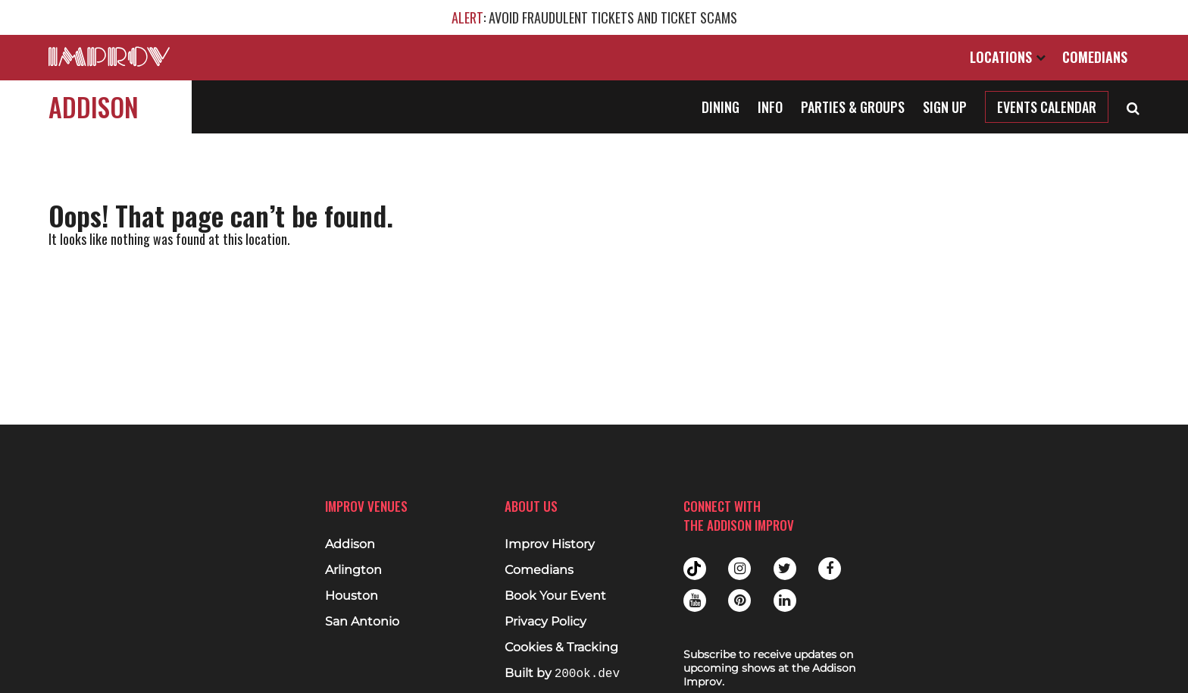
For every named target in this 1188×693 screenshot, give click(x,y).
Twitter (785, 568)
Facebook (829, 568)
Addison (93, 106)
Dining (720, 107)
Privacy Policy (545, 622)
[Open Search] (1133, 107)
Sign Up (945, 107)
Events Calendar (1046, 107)
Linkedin (785, 600)
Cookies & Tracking (561, 647)
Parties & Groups (853, 107)
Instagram (739, 568)
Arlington (353, 570)
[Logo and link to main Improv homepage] (109, 56)
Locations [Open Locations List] (1008, 57)
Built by (562, 673)
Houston (351, 596)
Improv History (550, 544)
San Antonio (362, 622)
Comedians (1094, 57)
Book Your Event (555, 596)
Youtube (694, 600)
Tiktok (694, 568)
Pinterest (739, 600)
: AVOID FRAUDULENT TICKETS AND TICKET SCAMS (594, 17)
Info (770, 107)
